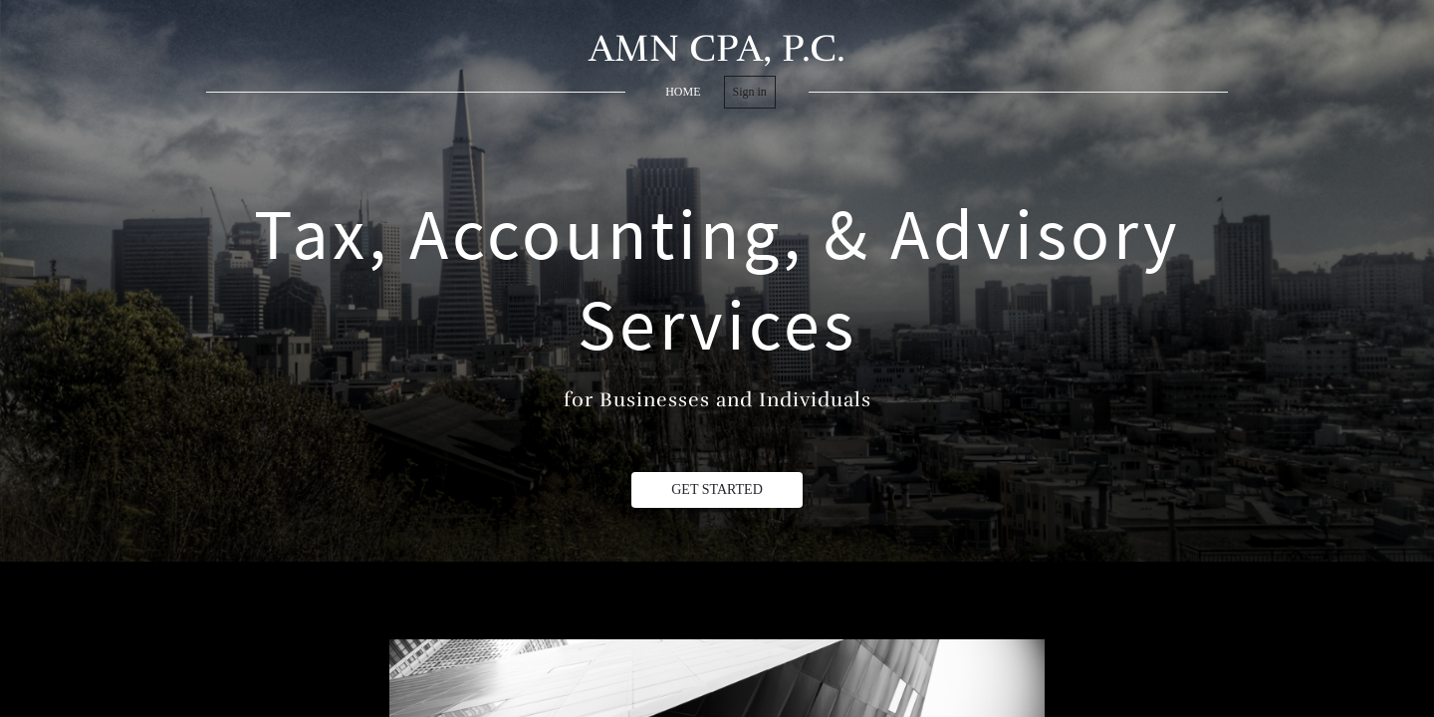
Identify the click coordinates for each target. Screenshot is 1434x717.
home (682, 92)
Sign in (750, 92)
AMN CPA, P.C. (717, 48)
